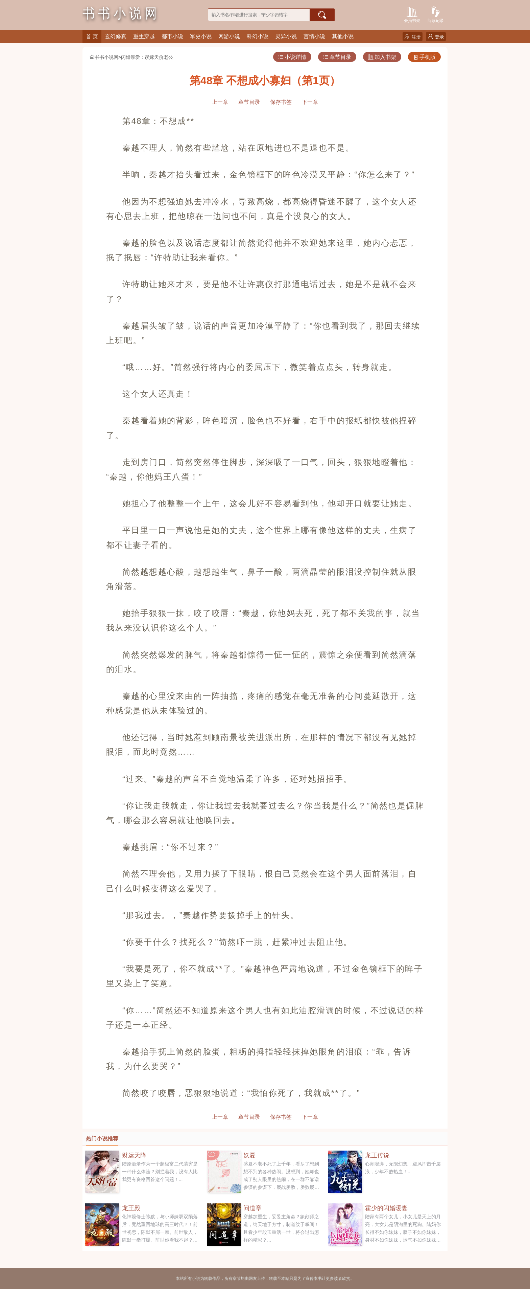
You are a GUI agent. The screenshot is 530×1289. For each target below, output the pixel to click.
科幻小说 (257, 36)
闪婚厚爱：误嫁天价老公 (147, 57)
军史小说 (201, 36)
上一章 (220, 102)
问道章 (252, 1208)
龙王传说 (377, 1155)
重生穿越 (144, 36)
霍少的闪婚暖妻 (386, 1208)
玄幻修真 (115, 36)
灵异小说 (286, 36)
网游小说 (229, 36)
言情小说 (314, 36)
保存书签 (281, 102)
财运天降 (134, 1155)
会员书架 (412, 14)
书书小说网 (103, 57)
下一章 (310, 102)
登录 (436, 37)
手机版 (424, 57)
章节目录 (337, 57)
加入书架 (382, 57)
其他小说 (343, 36)
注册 (412, 37)
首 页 (92, 36)
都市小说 (172, 36)
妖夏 (249, 1155)
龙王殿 (131, 1208)
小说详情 (292, 57)
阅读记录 (435, 14)
